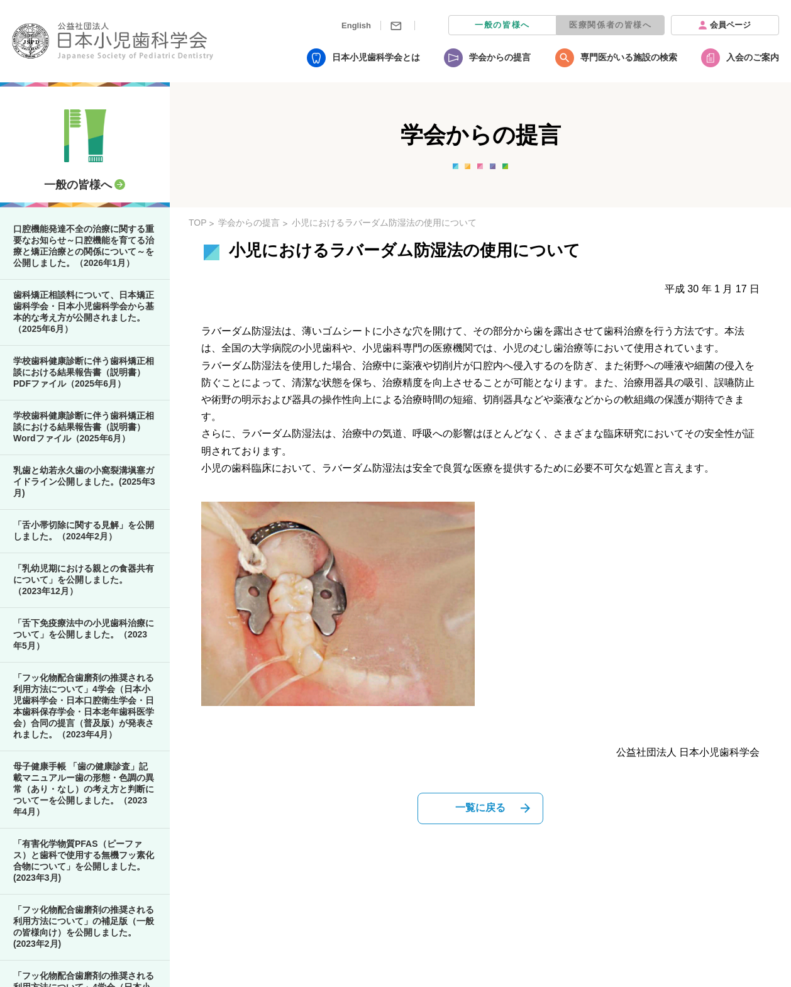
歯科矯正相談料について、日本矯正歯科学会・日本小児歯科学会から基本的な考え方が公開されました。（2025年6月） (83, 312)
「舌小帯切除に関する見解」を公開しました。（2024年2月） (83, 530)
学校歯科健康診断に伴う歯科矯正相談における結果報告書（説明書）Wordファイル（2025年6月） (83, 427)
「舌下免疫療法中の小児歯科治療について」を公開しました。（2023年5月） (83, 634)
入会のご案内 (752, 57)
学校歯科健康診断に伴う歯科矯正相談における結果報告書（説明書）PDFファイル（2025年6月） (83, 372)
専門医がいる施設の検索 (628, 57)
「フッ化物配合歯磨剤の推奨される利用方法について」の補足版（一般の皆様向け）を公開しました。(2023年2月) (83, 927)
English (356, 25)
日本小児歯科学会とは (376, 57)
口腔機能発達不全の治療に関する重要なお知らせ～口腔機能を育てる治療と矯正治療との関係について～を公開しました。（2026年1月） (83, 246)
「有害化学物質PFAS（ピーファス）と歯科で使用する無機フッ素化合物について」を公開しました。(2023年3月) (83, 861)
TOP (198, 223)
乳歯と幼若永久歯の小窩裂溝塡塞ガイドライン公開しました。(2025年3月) (84, 481)
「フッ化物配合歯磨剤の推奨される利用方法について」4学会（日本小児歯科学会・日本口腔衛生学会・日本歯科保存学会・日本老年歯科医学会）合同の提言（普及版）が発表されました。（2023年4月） (83, 706)
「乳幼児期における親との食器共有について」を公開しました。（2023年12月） (83, 579)
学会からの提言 (500, 57)
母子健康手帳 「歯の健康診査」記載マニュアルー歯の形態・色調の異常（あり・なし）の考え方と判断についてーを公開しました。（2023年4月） (83, 789)
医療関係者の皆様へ (610, 25)
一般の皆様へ (502, 25)
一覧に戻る (480, 807)
